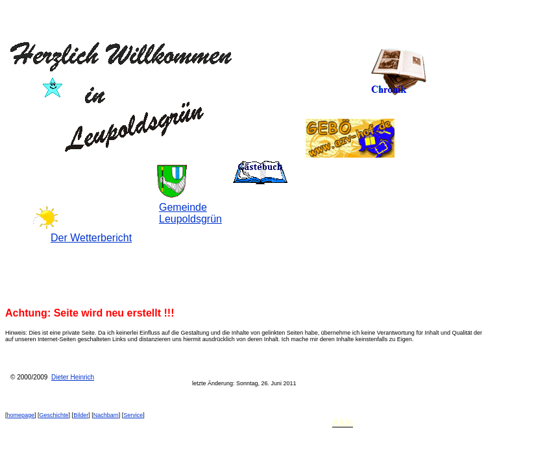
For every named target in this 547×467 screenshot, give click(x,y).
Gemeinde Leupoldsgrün (190, 213)
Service (133, 415)
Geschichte (54, 415)
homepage (21, 415)
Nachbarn (106, 415)
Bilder (80, 415)
